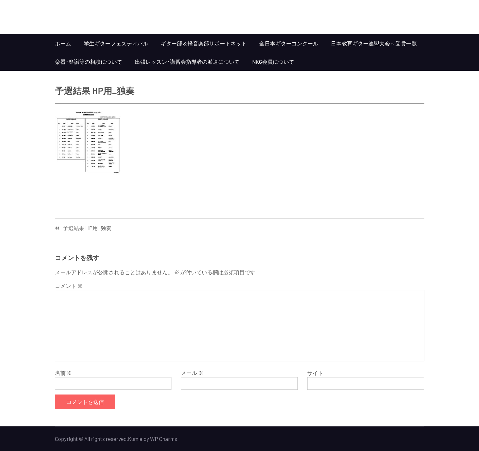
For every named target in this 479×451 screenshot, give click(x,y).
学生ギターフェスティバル (116, 43)
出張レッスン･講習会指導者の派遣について (187, 61)
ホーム (63, 43)
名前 (63, 373)
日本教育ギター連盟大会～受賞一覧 (374, 43)
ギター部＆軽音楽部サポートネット (204, 43)
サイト (315, 373)
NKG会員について (273, 61)
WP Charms (163, 439)
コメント (69, 285)
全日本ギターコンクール (288, 43)
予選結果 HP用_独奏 (87, 228)
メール (192, 373)
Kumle (135, 439)
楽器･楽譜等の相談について (88, 61)
